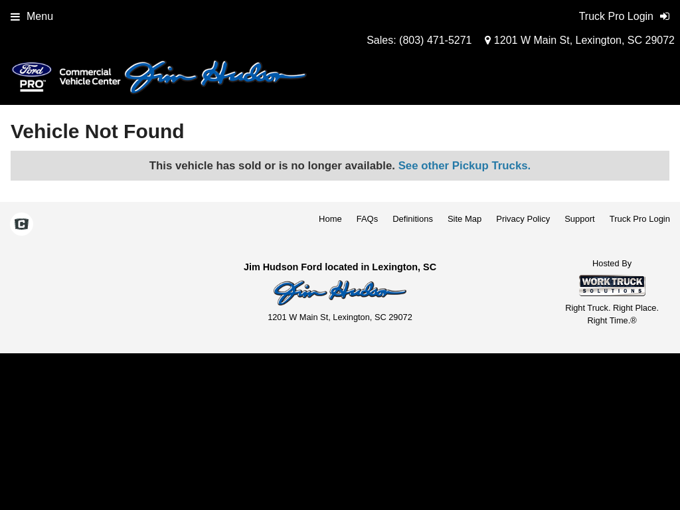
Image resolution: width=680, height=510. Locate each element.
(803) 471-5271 (435, 40)
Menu (32, 16)
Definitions (412, 219)
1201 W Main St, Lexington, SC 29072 (580, 40)
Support (579, 219)
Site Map (464, 219)
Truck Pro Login (640, 219)
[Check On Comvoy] (21, 225)
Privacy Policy (523, 219)
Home (330, 219)
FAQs (368, 219)
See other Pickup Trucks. (464, 165)
